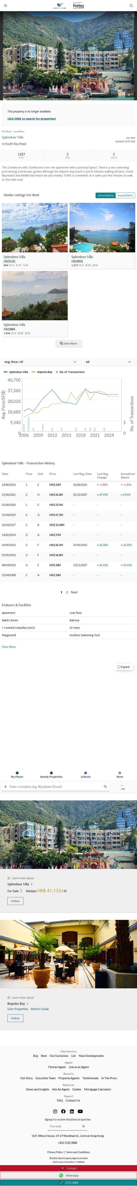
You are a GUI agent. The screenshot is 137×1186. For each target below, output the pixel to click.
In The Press (109, 1078)
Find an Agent (57, 1067)
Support (68, 1096)
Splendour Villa (14, 256)
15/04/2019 (9, 514)
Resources (68, 1084)
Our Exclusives (59, 1055)
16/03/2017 (9, 524)
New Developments (91, 1055)
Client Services (68, 1051)
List (73, 1055)
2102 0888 (68, 1182)
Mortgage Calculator (97, 1089)
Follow (15, 901)
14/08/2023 (9, 484)
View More (9, 646)
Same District (125, 195)
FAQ (60, 1100)
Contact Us (73, 1100)
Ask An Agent (61, 1089)
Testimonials (90, 1078)
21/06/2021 (9, 494)
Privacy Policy (55, 1152)
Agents (68, 1062)
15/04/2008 (9, 575)
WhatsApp (68, 1175)
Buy (35, 1055)
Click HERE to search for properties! (31, 118)
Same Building (105, 195)
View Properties (18, 1009)
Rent (44, 1055)
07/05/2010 (9, 555)
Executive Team (46, 1078)
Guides (76, 1089)
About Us (68, 1073)
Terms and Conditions (78, 1152)
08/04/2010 (9, 565)
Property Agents (69, 1078)
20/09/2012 (9, 545)
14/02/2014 (9, 535)
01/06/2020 (9, 504)
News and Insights (37, 1089)
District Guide (40, 1009)
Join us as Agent (79, 1067)
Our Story (26, 1078)
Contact (68, 1168)
